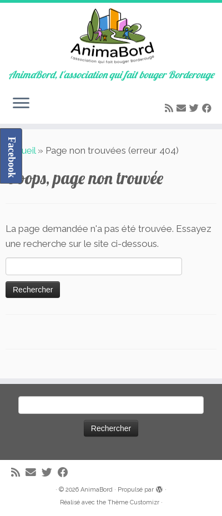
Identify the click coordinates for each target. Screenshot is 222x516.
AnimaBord (96, 489)
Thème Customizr (133, 502)
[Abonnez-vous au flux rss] (170, 108)
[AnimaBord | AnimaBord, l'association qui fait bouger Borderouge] (111, 36)
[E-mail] (182, 108)
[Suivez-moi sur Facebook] (208, 108)
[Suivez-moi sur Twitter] (195, 108)
